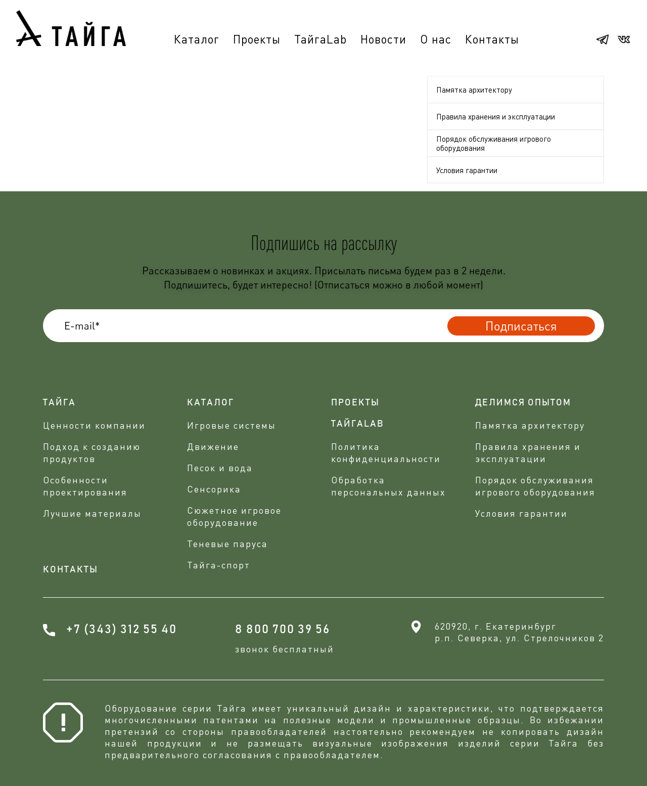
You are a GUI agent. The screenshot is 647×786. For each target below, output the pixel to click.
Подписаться (521, 325)
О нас (435, 39)
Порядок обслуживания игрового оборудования (493, 143)
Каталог (196, 39)
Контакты (492, 39)
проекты (355, 402)
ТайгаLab (320, 39)
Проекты (257, 39)
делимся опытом (523, 402)
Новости (383, 39)
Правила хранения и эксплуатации (495, 116)
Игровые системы (231, 425)
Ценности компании (94, 425)
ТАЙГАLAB (357, 424)
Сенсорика (214, 488)
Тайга (59, 402)
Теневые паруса (227, 543)
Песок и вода (220, 467)
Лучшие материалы (92, 513)
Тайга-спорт (218, 564)
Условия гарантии (466, 170)
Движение (213, 446)
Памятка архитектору (474, 89)
